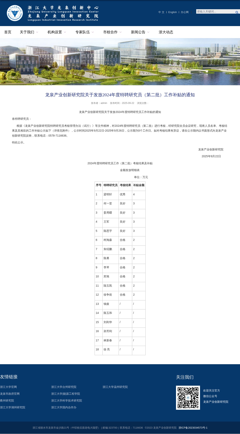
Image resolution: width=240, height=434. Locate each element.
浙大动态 (166, 32)
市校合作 (113, 32)
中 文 (161, 12)
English (172, 12)
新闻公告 (140, 32)
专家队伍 (85, 32)
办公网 (185, 12)
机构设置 (57, 32)
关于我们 (29, 32)
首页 (7, 32)
